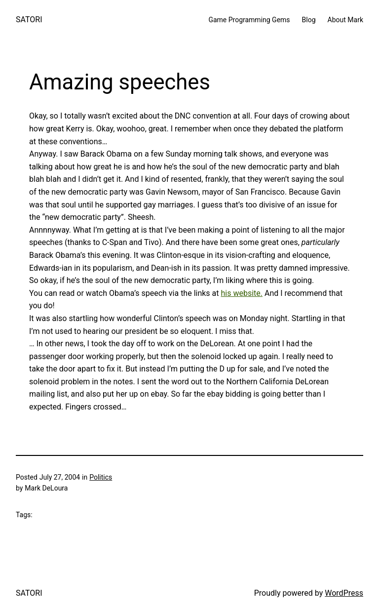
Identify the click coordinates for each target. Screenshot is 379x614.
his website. (242, 293)
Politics (100, 477)
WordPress (344, 593)
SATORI (29, 19)
